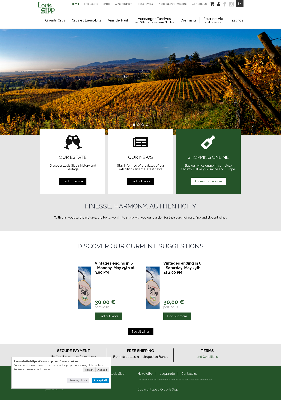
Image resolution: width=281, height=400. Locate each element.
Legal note (167, 373)
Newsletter (145, 373)
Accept (102, 369)
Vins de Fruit (118, 20)
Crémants (188, 20)
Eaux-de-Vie (213, 20)
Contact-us (189, 373)
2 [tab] (138, 124)
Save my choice (78, 380)
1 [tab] (134, 124)
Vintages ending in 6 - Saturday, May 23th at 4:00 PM (182, 268)
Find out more (73, 181)
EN (240, 3)
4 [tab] (147, 124)
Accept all (100, 380)
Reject (89, 369)
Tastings (236, 20)
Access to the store (208, 181)
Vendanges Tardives (154, 20)
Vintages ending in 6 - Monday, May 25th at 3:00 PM (115, 268)
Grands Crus (55, 20)
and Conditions (207, 357)
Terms (207, 350)
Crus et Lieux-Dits (86, 20)
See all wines (141, 331)
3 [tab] (142, 124)
